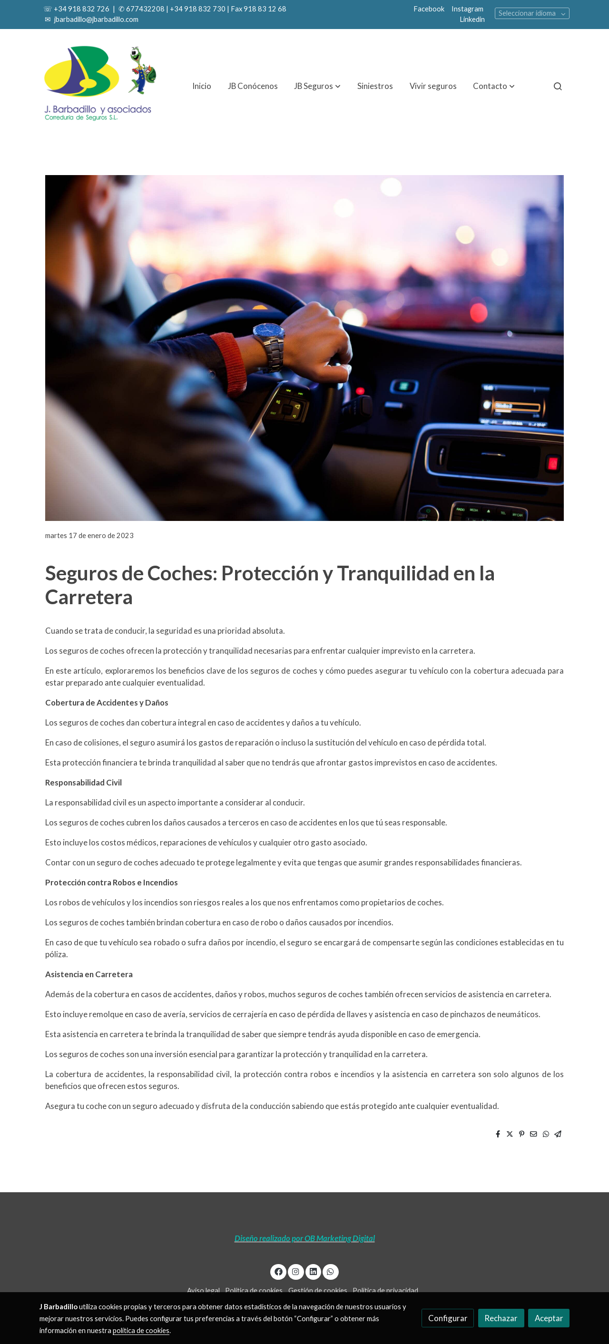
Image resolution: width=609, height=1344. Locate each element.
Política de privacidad (385, 1290)
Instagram (467, 9)
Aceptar (549, 1318)
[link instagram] (296, 1271)
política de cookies (141, 1330)
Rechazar (501, 1318)
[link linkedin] (313, 1271)
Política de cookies (254, 1290)
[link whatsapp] (330, 1271)
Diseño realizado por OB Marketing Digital (305, 1238)
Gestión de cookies (317, 1290)
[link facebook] (278, 1271)
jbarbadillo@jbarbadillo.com (95, 19)
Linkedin (472, 19)
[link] (100, 86)
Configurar (448, 1318)
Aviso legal (203, 1290)
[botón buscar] (558, 86)
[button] (317, 86)
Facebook (428, 9)
